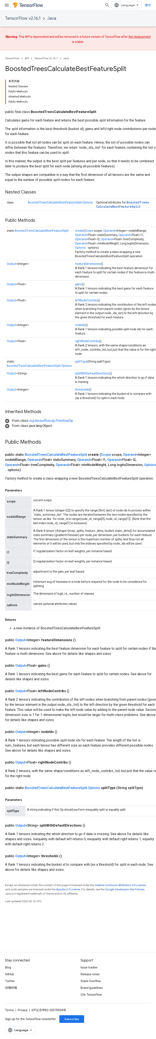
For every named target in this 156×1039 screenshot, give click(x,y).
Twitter (10, 981)
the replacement (139, 36)
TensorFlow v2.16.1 (22, 18)
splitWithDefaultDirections (92, 373)
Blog (8, 967)
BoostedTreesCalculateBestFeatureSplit (122, 204)
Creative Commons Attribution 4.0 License (120, 885)
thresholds (82, 389)
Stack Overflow (91, 981)
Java (51, 18)
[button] (39, 421)
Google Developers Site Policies (124, 889)
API (27, 58)
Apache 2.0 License (68, 889)
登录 (148, 5)
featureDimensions (88, 263)
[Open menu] (7, 5)
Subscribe (71, 1019)
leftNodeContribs (86, 300)
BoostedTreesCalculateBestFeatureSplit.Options (60, 202)
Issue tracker (89, 967)
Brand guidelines (92, 988)
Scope (89, 230)
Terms (9, 1010)
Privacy (23, 1010)
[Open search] (107, 5)
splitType (81, 361)
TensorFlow (12, 58)
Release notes (90, 974)
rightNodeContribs (87, 341)
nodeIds (80, 325)
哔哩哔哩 (11, 988)
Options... (81, 247)
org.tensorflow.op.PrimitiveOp (51, 421)
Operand (109, 230)
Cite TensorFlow (91, 994)
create (79, 230)
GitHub (9, 974)
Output (11, 263)
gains (78, 284)
